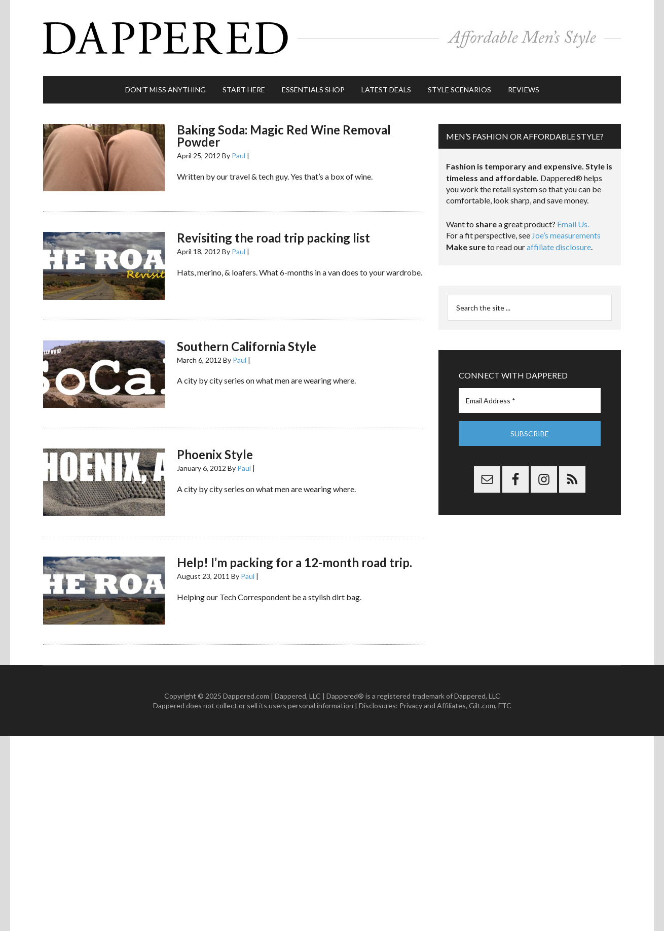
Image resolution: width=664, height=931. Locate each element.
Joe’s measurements (566, 235)
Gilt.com (482, 705)
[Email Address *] (530, 400)
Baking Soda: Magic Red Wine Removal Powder (284, 135)
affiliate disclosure (559, 247)
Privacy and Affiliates (432, 705)
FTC (504, 705)
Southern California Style (246, 346)
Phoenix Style (215, 454)
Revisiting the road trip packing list (273, 237)
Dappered (332, 38)
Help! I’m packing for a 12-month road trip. (294, 562)
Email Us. (573, 224)
